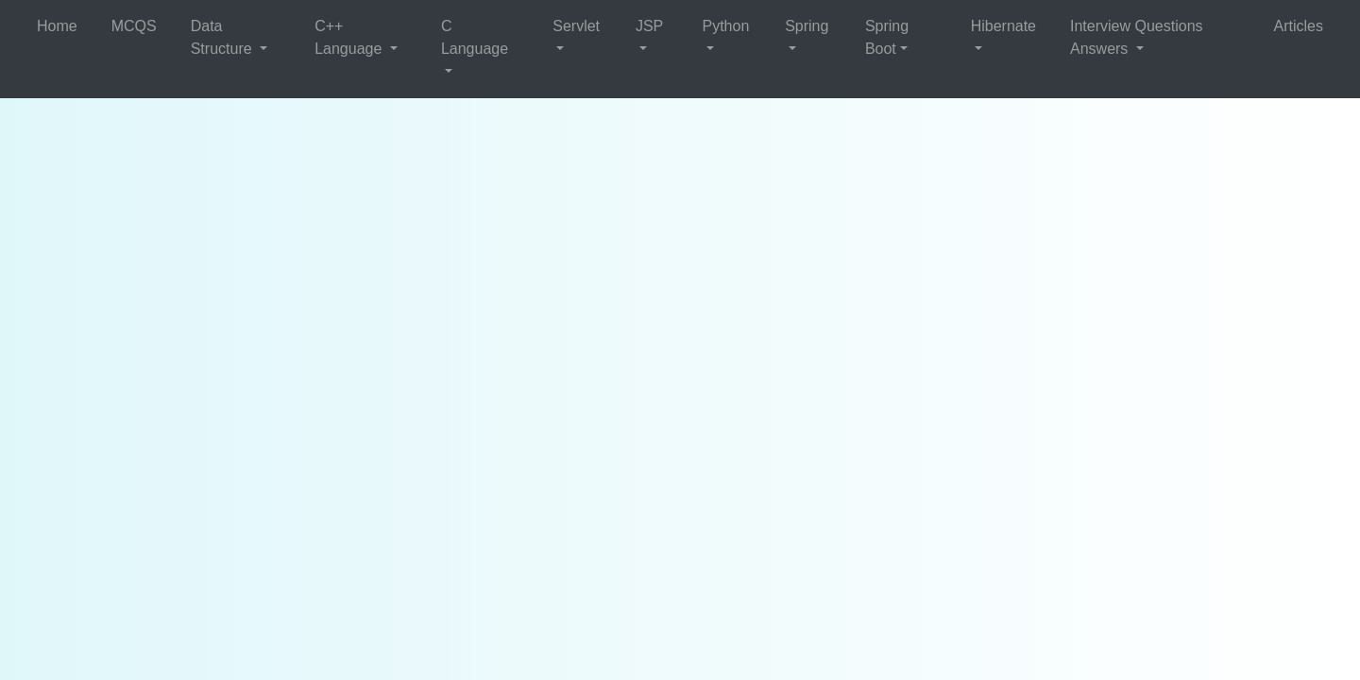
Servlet (576, 26)
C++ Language (350, 37)
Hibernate (1003, 26)
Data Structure (223, 37)
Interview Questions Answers (1136, 37)
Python (725, 26)
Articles (1298, 26)
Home (57, 26)
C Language (474, 37)
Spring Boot (887, 37)
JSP (649, 26)
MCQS (134, 26)
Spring (806, 26)
